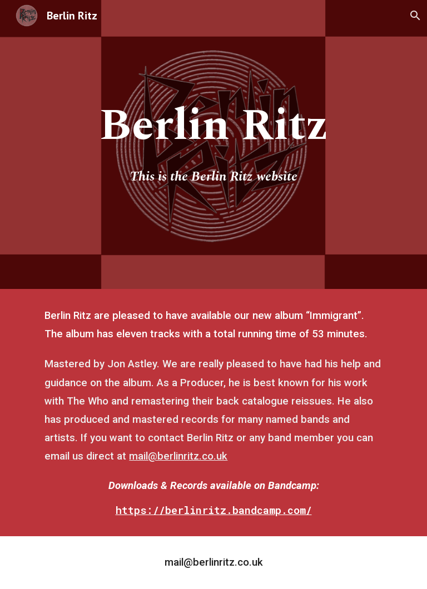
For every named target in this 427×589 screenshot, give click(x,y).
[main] (213, 125)
